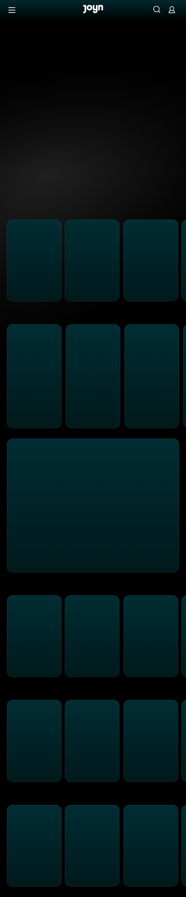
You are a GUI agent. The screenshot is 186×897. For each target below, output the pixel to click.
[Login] (172, 9)
